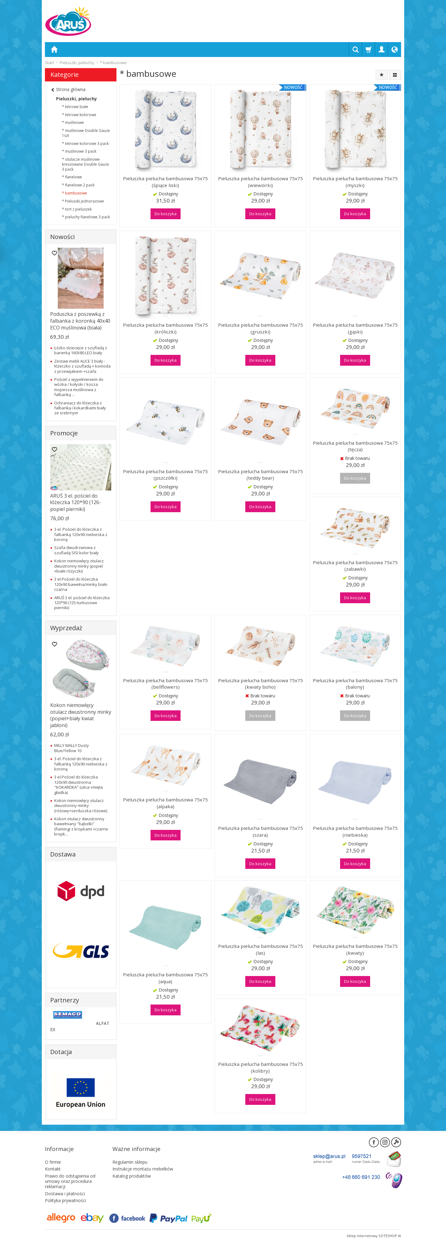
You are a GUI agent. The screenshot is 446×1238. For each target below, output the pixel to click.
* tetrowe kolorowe (79, 114)
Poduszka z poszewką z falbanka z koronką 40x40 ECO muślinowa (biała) (80, 321)
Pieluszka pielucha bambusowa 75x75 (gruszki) (260, 328)
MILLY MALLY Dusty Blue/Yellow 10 (71, 748)
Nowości (62, 237)
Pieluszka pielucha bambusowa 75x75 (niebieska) (355, 831)
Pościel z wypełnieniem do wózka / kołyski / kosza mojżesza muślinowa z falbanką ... (78, 387)
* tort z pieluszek (77, 209)
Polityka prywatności (65, 1192)
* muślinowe (73, 122)
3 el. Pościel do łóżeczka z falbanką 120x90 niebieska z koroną (80, 534)
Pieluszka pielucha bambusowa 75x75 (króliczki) (165, 328)
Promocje (64, 433)
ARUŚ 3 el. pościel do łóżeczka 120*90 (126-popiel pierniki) (75, 502)
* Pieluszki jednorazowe (83, 201)
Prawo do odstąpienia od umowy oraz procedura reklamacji (70, 1172)
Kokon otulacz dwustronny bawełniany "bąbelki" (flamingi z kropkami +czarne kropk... (81, 826)
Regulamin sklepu (129, 1153)
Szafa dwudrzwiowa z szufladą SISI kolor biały (76, 550)
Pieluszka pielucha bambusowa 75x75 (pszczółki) (165, 475)
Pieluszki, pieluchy (76, 99)
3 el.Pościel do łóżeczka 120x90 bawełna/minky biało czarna (80, 584)
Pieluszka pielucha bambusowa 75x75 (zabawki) (355, 566)
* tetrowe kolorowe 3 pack (85, 143)
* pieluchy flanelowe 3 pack (86, 217)
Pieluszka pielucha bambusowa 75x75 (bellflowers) (165, 684)
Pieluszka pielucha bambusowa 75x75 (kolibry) (260, 1067)
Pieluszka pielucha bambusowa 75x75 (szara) (260, 831)
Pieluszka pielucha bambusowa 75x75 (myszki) (355, 182)
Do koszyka (166, 213)
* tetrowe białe (75, 106)
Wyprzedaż (66, 628)
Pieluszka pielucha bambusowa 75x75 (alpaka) (165, 803)
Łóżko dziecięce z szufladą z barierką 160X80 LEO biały (80, 350)
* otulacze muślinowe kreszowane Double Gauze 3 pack (85, 164)
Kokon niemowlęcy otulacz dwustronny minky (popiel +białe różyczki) (79, 566)
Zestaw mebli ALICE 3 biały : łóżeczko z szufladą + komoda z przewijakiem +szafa (82, 366)
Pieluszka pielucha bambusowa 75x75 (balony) (355, 684)
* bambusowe (74, 193)
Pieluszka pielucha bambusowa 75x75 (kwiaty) (355, 949)
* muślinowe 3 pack (79, 151)
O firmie (53, 1153)
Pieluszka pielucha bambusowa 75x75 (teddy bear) (260, 475)
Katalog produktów (131, 1167)
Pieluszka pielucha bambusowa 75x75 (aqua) (165, 978)
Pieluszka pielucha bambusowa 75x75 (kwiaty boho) (260, 684)
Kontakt (53, 1160)
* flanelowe (72, 177)
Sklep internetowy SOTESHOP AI (374, 1227)
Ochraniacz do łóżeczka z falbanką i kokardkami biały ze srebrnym (80, 408)
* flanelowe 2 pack (78, 185)
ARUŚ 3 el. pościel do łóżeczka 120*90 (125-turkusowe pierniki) (82, 603)
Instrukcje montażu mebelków (142, 1160)
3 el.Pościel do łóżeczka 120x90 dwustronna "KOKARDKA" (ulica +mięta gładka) (78, 784)
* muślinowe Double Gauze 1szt (86, 133)
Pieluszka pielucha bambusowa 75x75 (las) (260, 949)
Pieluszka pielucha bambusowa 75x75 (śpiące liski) (165, 182)
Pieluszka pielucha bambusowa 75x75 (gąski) (355, 328)
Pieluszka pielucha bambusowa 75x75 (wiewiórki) (260, 182)
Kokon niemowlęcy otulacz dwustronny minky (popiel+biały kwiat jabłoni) (80, 715)
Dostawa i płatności (65, 1185)
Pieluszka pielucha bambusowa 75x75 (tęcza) (355, 446)
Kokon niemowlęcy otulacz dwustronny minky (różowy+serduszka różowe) (80, 805)
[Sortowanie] (382, 75)
